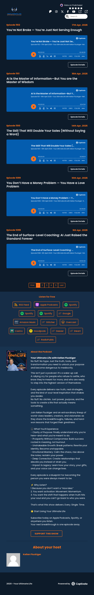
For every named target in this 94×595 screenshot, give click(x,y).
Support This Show (46, 533)
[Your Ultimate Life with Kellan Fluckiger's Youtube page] (72, 12)
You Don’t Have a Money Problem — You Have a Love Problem (45, 184)
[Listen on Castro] (17, 331)
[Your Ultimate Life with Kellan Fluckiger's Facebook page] (66, 12)
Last (62, 285)
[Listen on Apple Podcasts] (47, 305)
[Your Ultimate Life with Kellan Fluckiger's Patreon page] (50, 12)
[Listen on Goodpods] (38, 331)
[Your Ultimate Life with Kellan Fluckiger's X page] (61, 12)
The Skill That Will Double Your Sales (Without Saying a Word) (45, 132)
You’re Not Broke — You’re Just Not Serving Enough (44, 30)
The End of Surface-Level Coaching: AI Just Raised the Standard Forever (46, 237)
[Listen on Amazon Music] (25, 322)
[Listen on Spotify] (71, 305)
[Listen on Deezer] (58, 331)
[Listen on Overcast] (69, 322)
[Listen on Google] (65, 313)
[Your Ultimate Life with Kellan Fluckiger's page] (78, 12)
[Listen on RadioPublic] (46, 340)
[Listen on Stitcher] (49, 322)
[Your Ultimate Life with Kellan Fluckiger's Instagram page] (55, 12)
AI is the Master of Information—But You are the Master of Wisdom (41, 80)
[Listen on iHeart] (76, 331)
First (32, 285)
